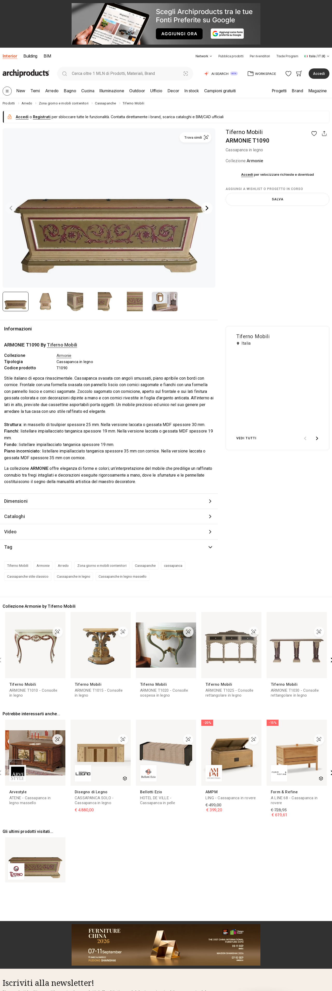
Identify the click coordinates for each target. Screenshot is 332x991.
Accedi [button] (319, 74)
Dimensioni (15, 501)
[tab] (211, 56)
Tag (8, 547)
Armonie (255, 160)
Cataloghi (14, 516)
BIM (47, 56)
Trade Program (287, 56)
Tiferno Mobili (244, 132)
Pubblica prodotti (231, 56)
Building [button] (30, 56)
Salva (277, 199)
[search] (64, 73)
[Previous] (11, 208)
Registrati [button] (42, 117)
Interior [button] (10, 56)
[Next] (207, 208)
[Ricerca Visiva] (186, 73)
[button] (204, 56)
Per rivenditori (260, 56)
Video (10, 531)
